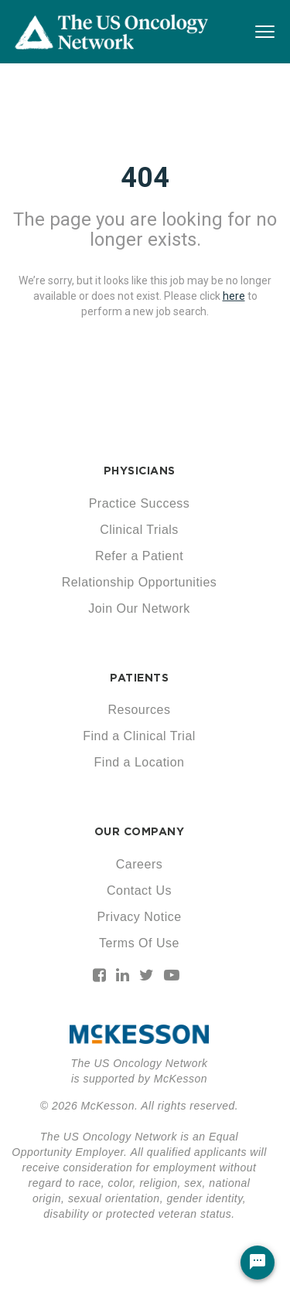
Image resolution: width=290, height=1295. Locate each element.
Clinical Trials (139, 529)
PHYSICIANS (140, 470)
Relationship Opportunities (139, 582)
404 (145, 177)
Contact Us (139, 890)
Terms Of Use (139, 943)
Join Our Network (139, 608)
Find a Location (139, 762)
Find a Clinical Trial (139, 736)
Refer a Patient (139, 556)
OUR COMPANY (139, 831)
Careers (139, 864)
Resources (139, 709)
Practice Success (139, 503)
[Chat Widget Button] (258, 1263)
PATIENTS (139, 677)
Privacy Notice (139, 916)
